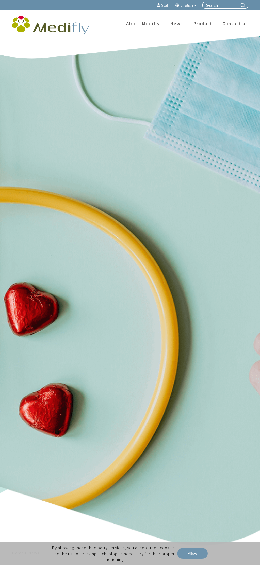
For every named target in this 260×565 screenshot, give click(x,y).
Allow (192, 553)
